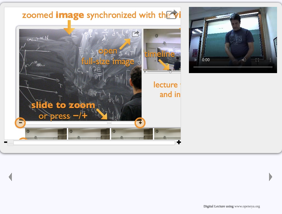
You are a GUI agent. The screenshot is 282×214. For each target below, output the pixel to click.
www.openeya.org (247, 206)
